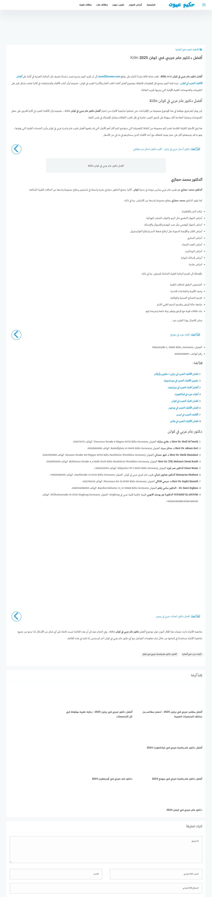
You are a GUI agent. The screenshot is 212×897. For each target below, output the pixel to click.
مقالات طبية (85, 5)
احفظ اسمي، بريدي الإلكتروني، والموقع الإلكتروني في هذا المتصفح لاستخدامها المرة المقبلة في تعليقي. (146, 835)
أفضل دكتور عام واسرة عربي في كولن (159, 653)
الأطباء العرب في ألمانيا (189, 50)
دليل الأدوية (82, 877)
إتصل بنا (135, 877)
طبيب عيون (118, 5)
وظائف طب (102, 5)
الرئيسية (151, 5)
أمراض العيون (135, 5)
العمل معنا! (98, 877)
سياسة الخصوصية (117, 877)
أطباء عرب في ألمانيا (191, 653)
